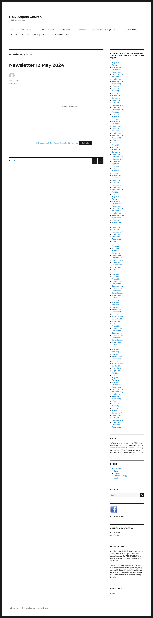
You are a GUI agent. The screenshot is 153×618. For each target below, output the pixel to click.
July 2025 (115, 86)
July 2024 (115, 112)
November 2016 (117, 317)
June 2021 (115, 194)
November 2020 (117, 211)
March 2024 (116, 121)
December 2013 (117, 389)
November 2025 (117, 77)
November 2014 (117, 364)
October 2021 (116, 187)
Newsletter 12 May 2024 (36, 65)
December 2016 (117, 314)
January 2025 (116, 100)
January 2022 (116, 180)
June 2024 (115, 114)
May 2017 (115, 302)
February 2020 (117, 225)
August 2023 (116, 138)
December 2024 (117, 103)
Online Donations (62, 34)
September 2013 (117, 396)
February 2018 (117, 281)
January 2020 (116, 227)
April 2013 (115, 408)
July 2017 (115, 298)
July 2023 (115, 140)
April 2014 (115, 380)
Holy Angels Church (25, 17)
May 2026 (115, 63)
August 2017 (116, 295)
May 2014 (115, 378)
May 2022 (115, 171)
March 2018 (116, 279)
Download (86, 143)
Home (12, 30)
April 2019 (115, 248)
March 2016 (116, 326)
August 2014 (116, 371)
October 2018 (116, 262)
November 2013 (117, 392)
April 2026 (116, 65)
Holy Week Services (26, 30)
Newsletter (67, 30)
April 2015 (115, 352)
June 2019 (115, 244)
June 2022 (115, 168)
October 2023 (116, 133)
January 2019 (116, 255)
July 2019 (115, 241)
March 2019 (116, 251)
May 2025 (115, 91)
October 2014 (116, 366)
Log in (112, 593)
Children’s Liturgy (120, 476)
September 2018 (117, 265)
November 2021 (117, 185)
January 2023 (116, 154)
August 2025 (116, 84)
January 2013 (116, 415)
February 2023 (117, 152)
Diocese (117, 473)
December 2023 (117, 129)
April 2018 (115, 277)
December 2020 (117, 208)
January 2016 (116, 331)
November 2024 (117, 105)
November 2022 (117, 159)
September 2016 (118, 319)
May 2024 (115, 117)
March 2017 (116, 307)
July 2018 (115, 270)
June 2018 (115, 272)
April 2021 (115, 199)
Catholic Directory (116, 535)
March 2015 (116, 354)
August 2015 (116, 342)
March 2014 (116, 382)
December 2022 (117, 157)
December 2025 (117, 74)
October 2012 (116, 422)
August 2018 (116, 267)
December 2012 (117, 418)
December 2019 (117, 230)
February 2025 (117, 98)
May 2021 (115, 197)
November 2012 (117, 420)
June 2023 (115, 143)
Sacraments (80, 30)
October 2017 (116, 291)
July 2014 (115, 373)
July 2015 (115, 345)
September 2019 (118, 237)
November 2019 (117, 232)
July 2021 (115, 192)
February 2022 (117, 178)
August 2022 (116, 164)
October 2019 (116, 234)
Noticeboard (14, 34)
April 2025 (115, 93)
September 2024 (118, 110)
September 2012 (117, 425)
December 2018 (117, 258)
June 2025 (115, 89)
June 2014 (115, 375)
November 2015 (117, 335)
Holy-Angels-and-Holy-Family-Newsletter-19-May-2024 (57, 143)
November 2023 (117, 131)
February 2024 (117, 124)
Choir (116, 471)
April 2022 (115, 173)
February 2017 (117, 310)
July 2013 (115, 401)
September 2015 (117, 340)
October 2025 (117, 79)
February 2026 (117, 70)
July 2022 (115, 166)
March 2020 (116, 223)
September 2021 (117, 190)
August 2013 (116, 399)
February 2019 (117, 253)
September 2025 (118, 81)
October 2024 (117, 107)
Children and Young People (104, 30)
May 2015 (115, 349)
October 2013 (116, 394)
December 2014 (117, 361)
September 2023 (118, 136)
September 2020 (118, 215)
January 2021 (116, 206)
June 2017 (115, 300)
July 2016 (115, 324)
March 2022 (116, 176)
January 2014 (116, 387)
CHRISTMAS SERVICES (49, 30)
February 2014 (117, 385)
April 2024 (115, 119)
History (37, 34)
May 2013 (115, 406)
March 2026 (116, 67)
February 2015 (117, 357)
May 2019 (115, 246)
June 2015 (115, 347)
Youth (116, 478)
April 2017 (115, 305)
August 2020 (116, 218)
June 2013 (115, 404)
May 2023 (115, 145)
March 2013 (116, 411)
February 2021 (117, 204)
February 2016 (117, 328)
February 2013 (117, 413)
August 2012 (116, 427)
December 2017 (117, 286)
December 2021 (117, 183)
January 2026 (117, 72)
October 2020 (117, 213)
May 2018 (115, 274)
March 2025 (116, 96)
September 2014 (117, 368)
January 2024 (116, 126)
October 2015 (116, 338)
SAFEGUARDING (129, 30)
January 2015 (116, 359)
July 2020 (115, 220)
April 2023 (115, 147)
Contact (47, 34)
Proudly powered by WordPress (36, 608)
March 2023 (116, 150)
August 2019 (116, 239)
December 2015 (117, 333)
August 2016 (116, 321)
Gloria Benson (14, 80)
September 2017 (117, 293)
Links (28, 34)
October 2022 (117, 161)
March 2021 (116, 201)
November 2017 (117, 288)
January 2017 (116, 312)
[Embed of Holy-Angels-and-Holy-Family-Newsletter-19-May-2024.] (69, 106)
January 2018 (116, 284)
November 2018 (117, 260)
